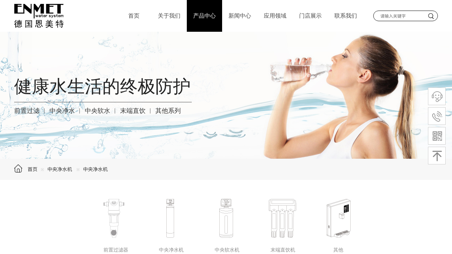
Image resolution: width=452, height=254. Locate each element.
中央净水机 (59, 169)
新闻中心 (239, 16)
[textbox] (399, 16)
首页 (32, 169)
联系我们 (345, 16)
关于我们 (169, 16)
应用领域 (275, 16)
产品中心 (204, 16)
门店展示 (310, 16)
